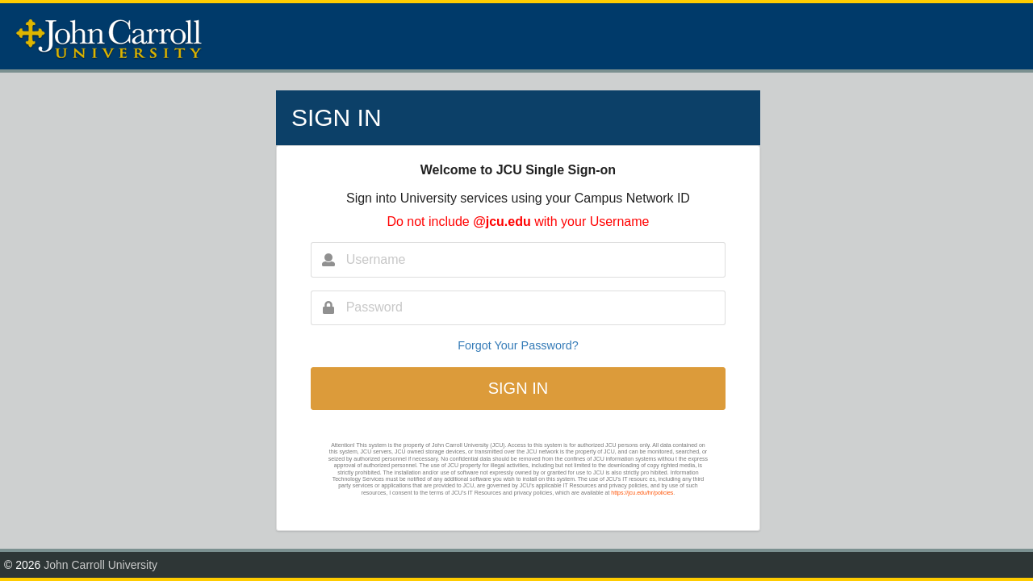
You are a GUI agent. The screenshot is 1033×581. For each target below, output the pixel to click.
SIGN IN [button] (518, 388)
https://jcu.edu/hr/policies (642, 492)
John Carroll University (100, 564)
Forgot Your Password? (518, 345)
